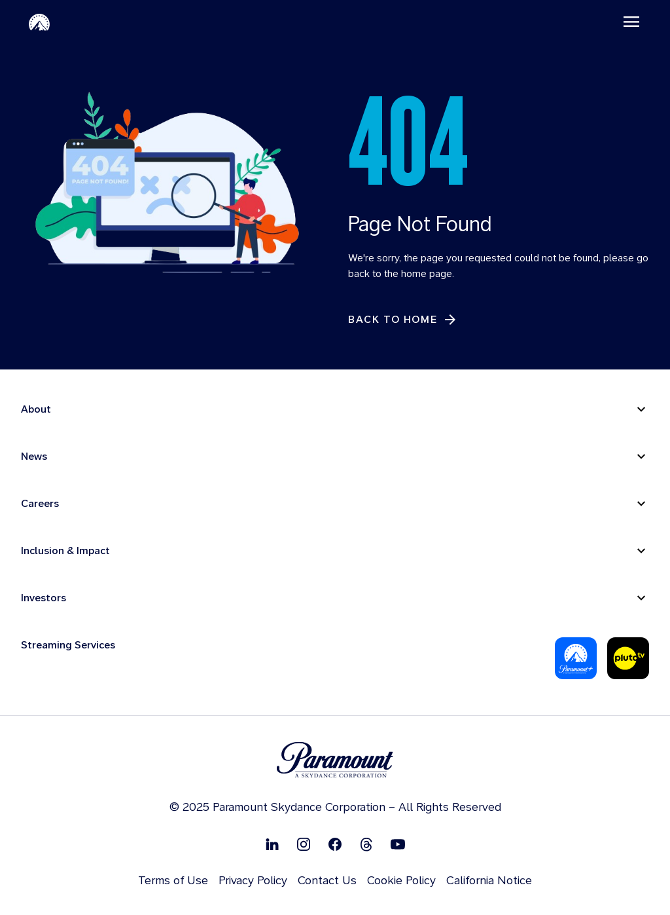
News (34, 456)
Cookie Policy (401, 880)
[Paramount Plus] (576, 658)
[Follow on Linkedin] (272, 844)
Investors (43, 597)
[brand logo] (335, 760)
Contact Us (327, 880)
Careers (40, 503)
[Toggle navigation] (631, 21)
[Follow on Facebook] (335, 844)
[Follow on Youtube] (398, 844)
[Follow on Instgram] (303, 844)
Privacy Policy (253, 880)
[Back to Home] (403, 319)
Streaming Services (68, 645)
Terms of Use (173, 880)
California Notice (489, 880)
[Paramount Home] (39, 21)
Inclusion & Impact (65, 550)
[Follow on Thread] (366, 844)
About (36, 409)
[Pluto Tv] (628, 658)
